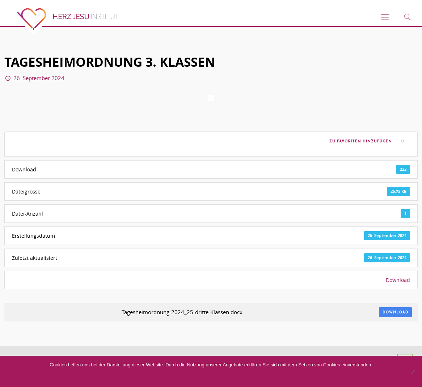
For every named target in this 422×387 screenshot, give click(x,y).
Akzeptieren (180, 378)
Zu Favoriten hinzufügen (359, 141)
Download (398, 279)
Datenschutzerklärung (235, 378)
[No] (412, 372)
